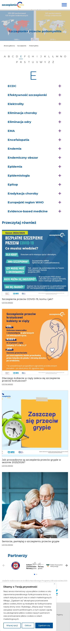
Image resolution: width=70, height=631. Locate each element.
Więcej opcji (12, 625)
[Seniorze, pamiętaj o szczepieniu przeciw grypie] (35, 508)
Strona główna (9, 46)
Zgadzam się (44, 625)
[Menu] (64, 4)
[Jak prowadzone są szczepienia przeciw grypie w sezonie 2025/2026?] (35, 429)
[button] (35, 86)
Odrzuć (28, 625)
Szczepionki (21, 46)
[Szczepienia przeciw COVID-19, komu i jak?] (35, 267)
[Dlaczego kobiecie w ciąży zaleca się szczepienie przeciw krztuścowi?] (35, 347)
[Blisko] (54, 583)
